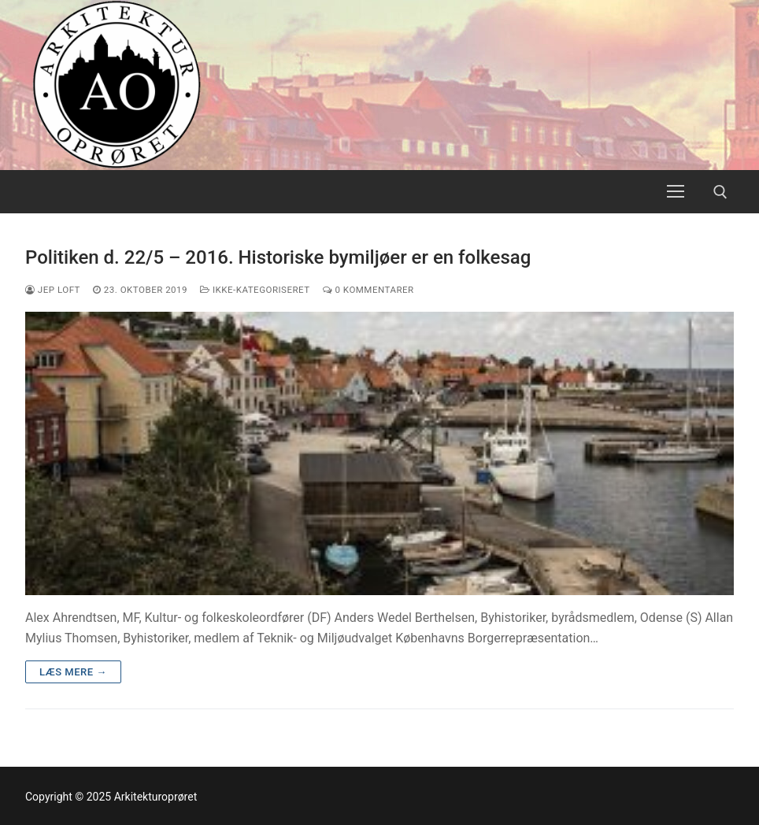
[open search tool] (720, 192)
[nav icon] (675, 192)
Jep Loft (52, 289)
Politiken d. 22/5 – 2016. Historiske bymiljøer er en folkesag (278, 257)
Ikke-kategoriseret (255, 289)
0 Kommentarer (368, 289)
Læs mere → (73, 672)
